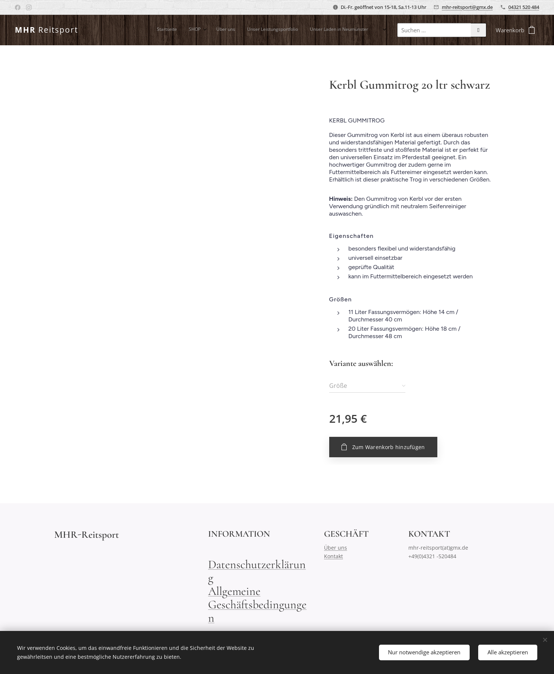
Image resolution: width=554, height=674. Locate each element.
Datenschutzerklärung (257, 571)
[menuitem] (295, 30)
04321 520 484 (523, 7)
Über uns (335, 547)
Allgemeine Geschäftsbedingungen (257, 604)
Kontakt (333, 556)
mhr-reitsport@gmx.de (467, 7)
